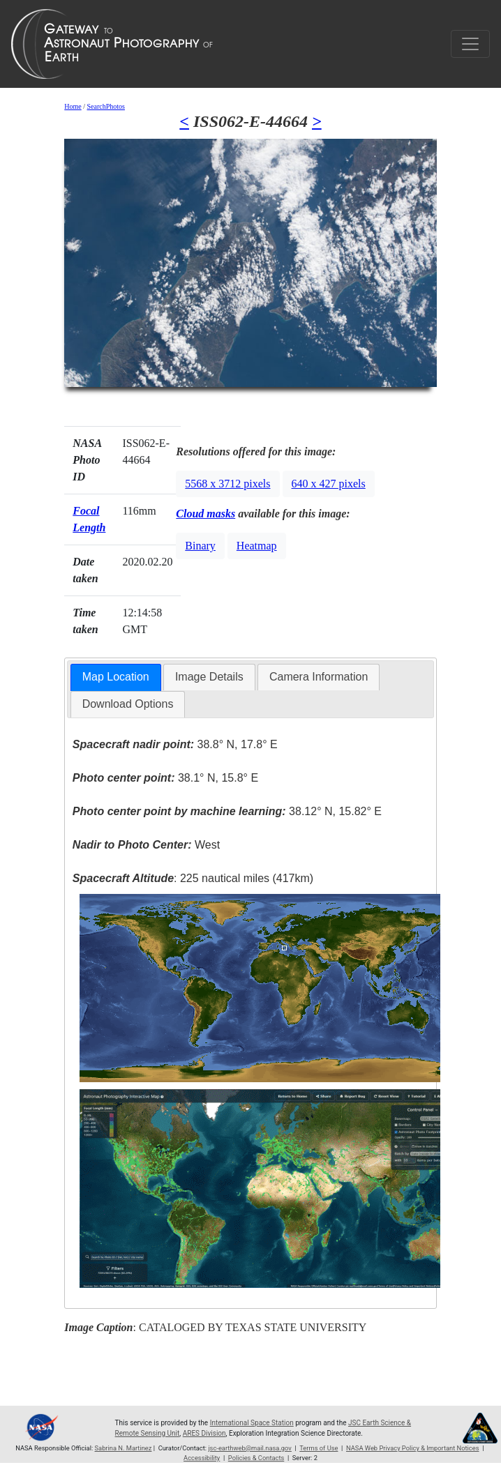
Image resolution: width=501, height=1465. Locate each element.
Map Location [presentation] (115, 677)
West (146, 845)
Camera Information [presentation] (318, 677)
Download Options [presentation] (128, 704)
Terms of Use (318, 1448)
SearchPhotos (106, 106)
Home (72, 106)
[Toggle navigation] (470, 44)
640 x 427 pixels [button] (329, 483)
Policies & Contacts (256, 1458)
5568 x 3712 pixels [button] (227, 483)
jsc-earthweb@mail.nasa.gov (250, 1448)
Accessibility (202, 1458)
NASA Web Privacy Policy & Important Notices (412, 1448)
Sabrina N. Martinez (123, 1448)
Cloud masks (205, 513)
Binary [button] (200, 546)
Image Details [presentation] (209, 677)
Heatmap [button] (257, 546)
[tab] (115, 677)
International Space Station (252, 1423)
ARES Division (204, 1433)
